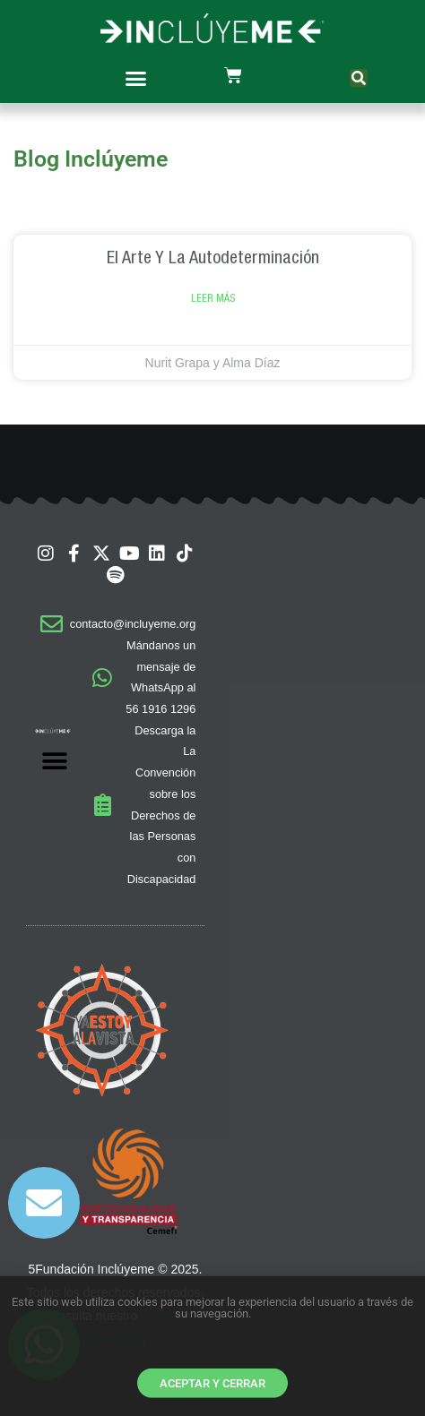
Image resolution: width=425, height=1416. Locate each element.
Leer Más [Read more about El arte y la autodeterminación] (213, 298)
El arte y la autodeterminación (213, 256)
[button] (136, 78)
